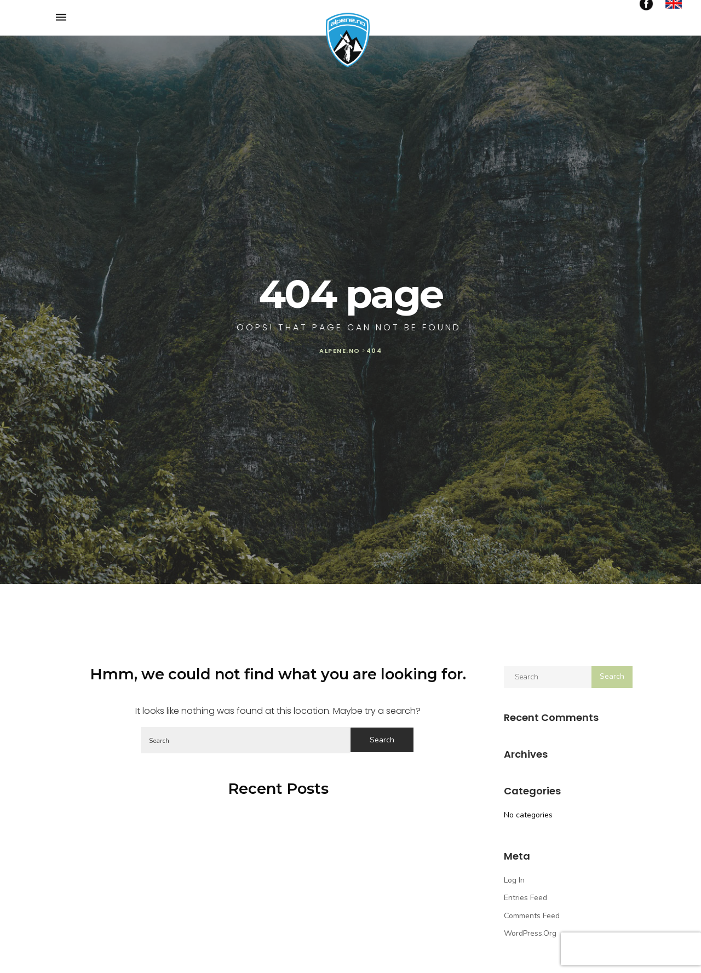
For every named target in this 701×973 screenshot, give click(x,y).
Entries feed (525, 897)
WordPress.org (530, 933)
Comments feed (532, 916)
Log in (514, 880)
